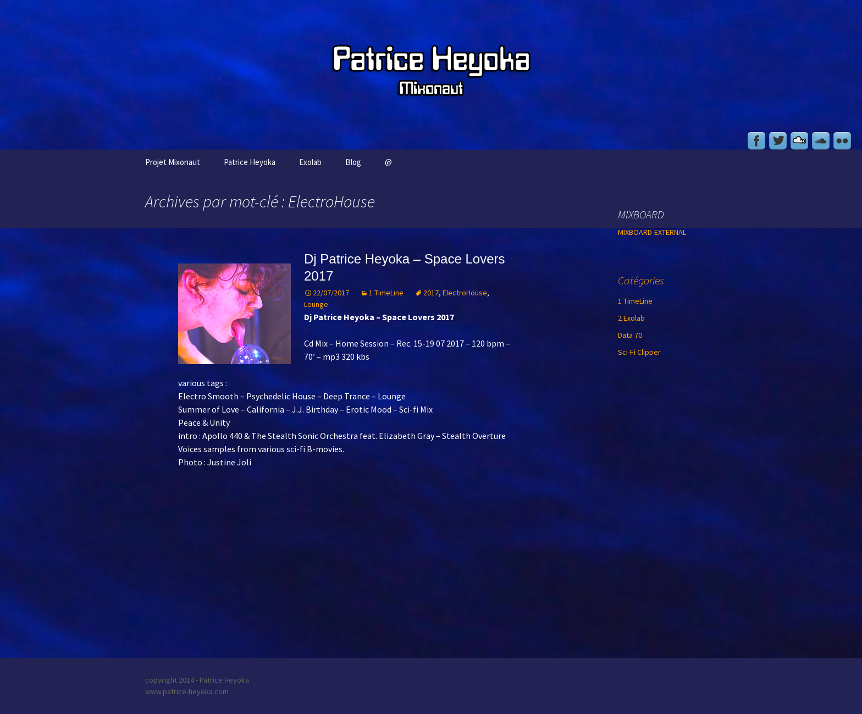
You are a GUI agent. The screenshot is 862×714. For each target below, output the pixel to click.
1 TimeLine (386, 293)
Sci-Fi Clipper (639, 352)
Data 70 (630, 335)
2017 (431, 293)
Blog (353, 162)
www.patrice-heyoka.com (187, 691)
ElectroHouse (465, 293)
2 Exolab (631, 318)
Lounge (316, 304)
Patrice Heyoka (249, 162)
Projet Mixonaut (172, 162)
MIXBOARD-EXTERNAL (652, 232)
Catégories (641, 280)
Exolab (310, 162)
